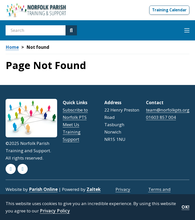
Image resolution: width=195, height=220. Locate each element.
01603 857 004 (161, 117)
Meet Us (71, 124)
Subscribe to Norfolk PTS (75, 113)
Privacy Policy (55, 211)
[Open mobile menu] (186, 30)
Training (71, 132)
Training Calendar (169, 9)
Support (71, 139)
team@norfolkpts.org (167, 110)
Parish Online (43, 189)
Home (12, 47)
